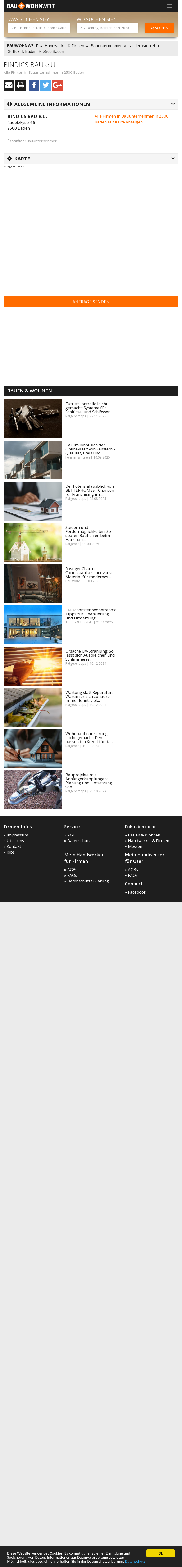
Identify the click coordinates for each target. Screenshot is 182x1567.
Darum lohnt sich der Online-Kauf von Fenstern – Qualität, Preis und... (90, 449)
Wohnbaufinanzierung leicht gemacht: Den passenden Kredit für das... (90, 737)
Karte (18, 158)
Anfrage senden (91, 301)
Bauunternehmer (106, 45)
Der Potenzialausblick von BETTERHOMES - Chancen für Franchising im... (89, 490)
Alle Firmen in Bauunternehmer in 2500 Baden (44, 72)
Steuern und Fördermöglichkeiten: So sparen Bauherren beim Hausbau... (88, 533)
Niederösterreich (143, 45)
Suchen (159, 28)
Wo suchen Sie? (96, 19)
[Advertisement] (53, 231)
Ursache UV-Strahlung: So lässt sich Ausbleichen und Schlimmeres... (90, 655)
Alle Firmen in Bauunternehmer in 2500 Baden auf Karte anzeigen (131, 118)
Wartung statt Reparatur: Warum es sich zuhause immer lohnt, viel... (89, 696)
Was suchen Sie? (28, 19)
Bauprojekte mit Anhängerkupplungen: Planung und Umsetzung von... (88, 781)
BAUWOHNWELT (22, 45)
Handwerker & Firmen (64, 45)
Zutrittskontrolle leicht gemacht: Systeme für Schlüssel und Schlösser (87, 407)
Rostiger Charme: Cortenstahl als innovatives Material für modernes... (90, 572)
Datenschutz (135, 1561)
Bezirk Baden (24, 51)
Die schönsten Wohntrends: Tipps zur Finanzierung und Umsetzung (90, 614)
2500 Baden (53, 51)
